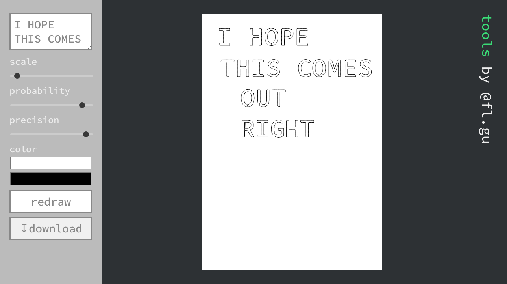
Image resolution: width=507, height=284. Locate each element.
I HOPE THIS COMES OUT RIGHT (50, 31)
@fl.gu (487, 118)
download (55, 228)
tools (487, 36)
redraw (51, 201)
